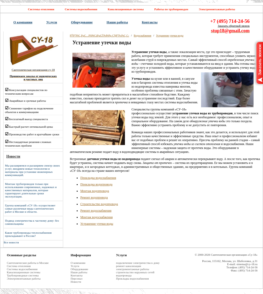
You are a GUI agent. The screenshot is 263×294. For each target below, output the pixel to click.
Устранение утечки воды (169, 35)
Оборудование (82, 22)
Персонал (76, 278)
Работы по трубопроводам (171, 9)
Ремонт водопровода (94, 197)
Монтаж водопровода (94, 191)
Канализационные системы (126, 9)
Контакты (149, 22)
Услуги (51, 22)
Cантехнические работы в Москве (28, 262)
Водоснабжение (142, 35)
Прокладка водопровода (96, 184)
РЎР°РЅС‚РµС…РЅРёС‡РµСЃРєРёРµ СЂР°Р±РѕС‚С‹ (99, 35)
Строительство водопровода (99, 204)
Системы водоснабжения (81, 9)
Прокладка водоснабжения (98, 178)
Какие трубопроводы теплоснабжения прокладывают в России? (28, 234)
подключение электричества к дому (138, 262)
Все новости (11, 242)
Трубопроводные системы (23, 275)
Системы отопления (41, 9)
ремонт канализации (128, 266)
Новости (76, 281)
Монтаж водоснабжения (96, 217)
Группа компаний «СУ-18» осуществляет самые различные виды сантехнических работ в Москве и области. (30, 208)
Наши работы (117, 22)
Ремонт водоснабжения (95, 210)
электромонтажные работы (132, 269)
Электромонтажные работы (217, 9)
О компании (22, 22)
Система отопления (19, 266)
